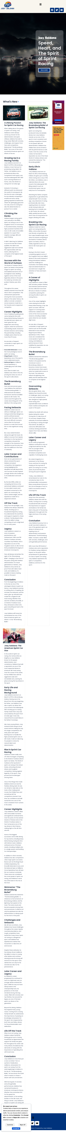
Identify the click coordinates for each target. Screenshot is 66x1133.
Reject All (22, 1125)
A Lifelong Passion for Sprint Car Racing (13, 125)
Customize (10, 1125)
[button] (40, 4)
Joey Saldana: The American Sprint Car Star (13, 651)
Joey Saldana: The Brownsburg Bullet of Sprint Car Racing (38, 126)
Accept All (16, 1128)
